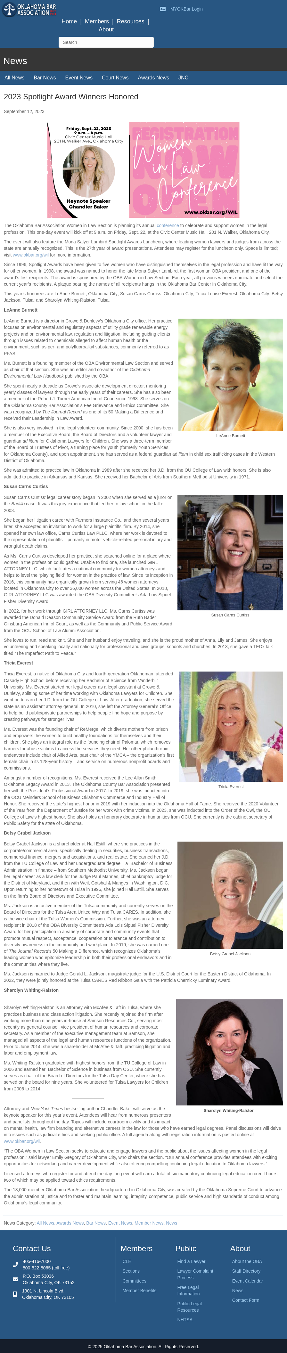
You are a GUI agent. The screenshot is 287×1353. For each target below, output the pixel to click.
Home (69, 21)
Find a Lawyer (191, 1261)
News (171, 1223)
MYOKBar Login (186, 9)
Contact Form (245, 1300)
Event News (79, 77)
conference (168, 225)
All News (14, 77)
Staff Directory (246, 1271)
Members (97, 21)
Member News (149, 1223)
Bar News (45, 77)
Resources (130, 21)
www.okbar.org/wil (31, 254)
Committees (134, 1281)
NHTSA (185, 1319)
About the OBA (247, 1261)
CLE (126, 1261)
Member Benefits (139, 1290)
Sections (131, 1271)
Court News (115, 77)
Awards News (153, 77)
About (106, 29)
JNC (183, 77)
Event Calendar (247, 1281)
